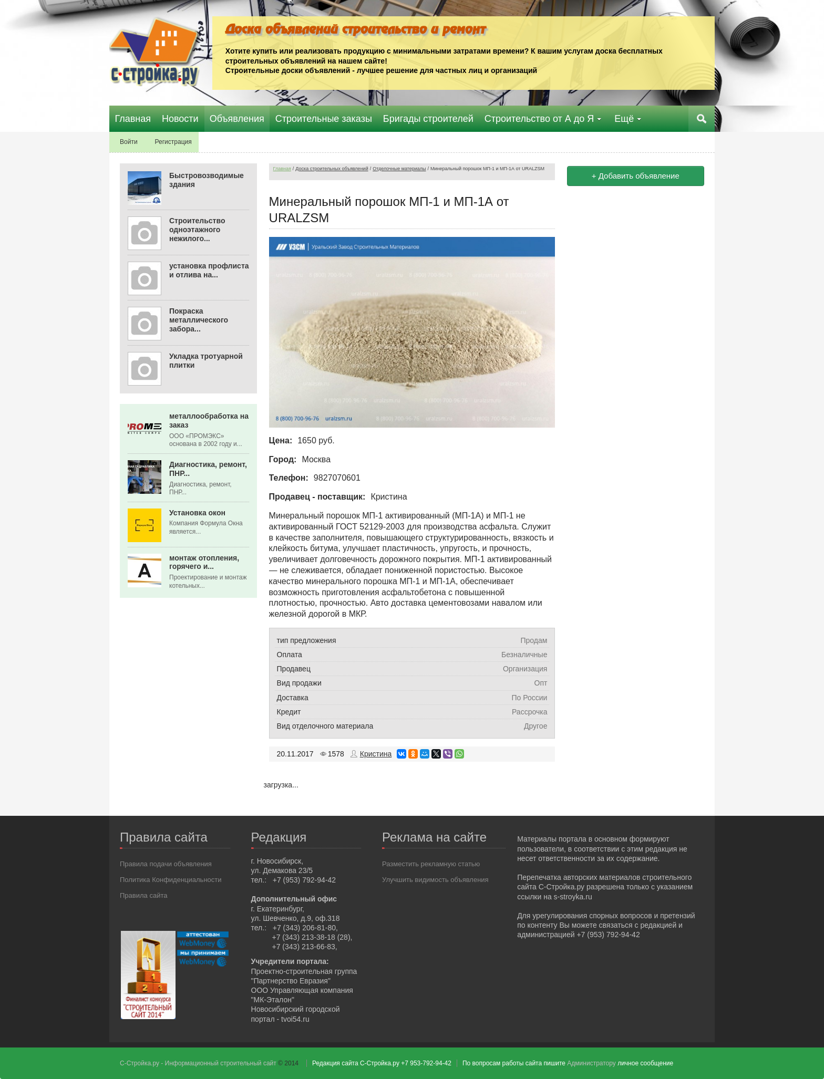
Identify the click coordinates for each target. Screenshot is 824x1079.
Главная (282, 168)
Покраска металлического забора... (198, 320)
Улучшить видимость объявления (435, 880)
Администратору (591, 1063)
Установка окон (197, 513)
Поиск (701, 119)
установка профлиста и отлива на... (209, 270)
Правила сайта (143, 895)
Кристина (376, 754)
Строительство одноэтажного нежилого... (197, 229)
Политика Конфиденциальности (171, 880)
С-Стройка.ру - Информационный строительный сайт (199, 1063)
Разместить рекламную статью (431, 864)
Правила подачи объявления (166, 864)
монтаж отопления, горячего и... (204, 562)
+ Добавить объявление (635, 175)
